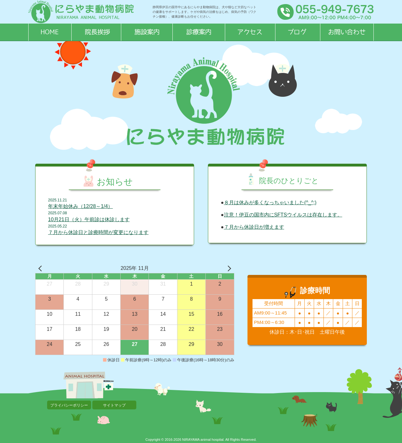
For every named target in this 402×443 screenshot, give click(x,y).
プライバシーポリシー (69, 405)
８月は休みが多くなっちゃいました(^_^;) (270, 202)
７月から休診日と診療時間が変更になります (98, 232)
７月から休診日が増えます (254, 227)
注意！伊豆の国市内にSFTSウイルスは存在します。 (283, 214)
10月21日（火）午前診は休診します (89, 219)
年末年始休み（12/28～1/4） (80, 206)
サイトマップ (114, 405)
